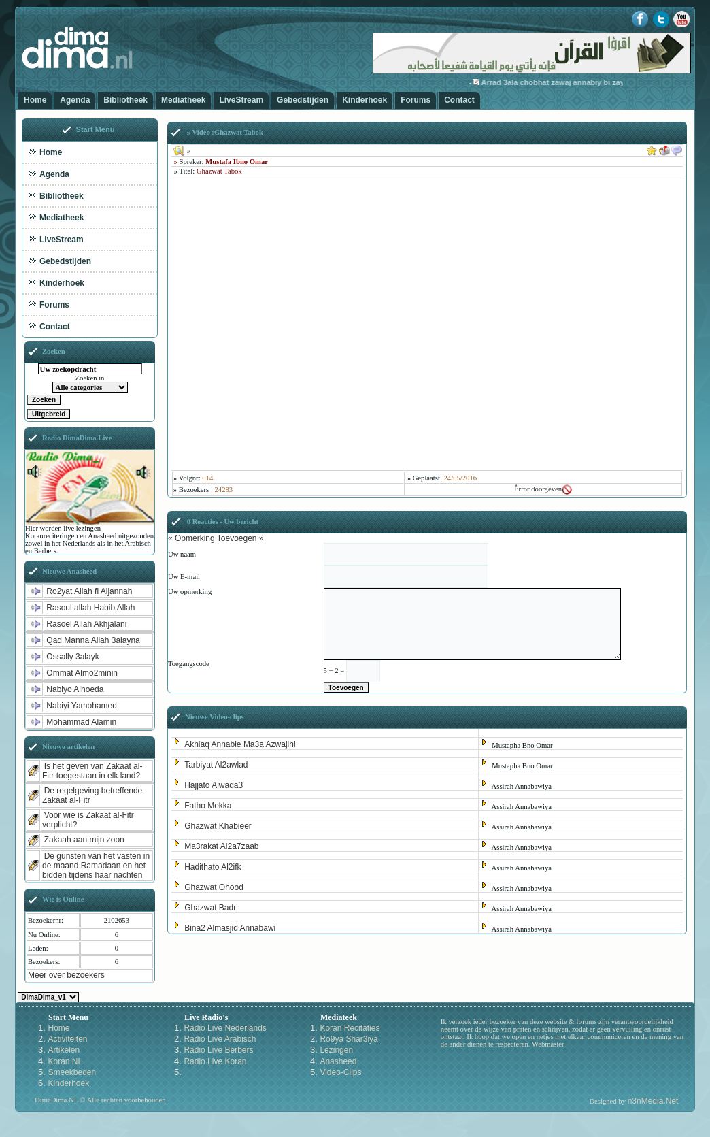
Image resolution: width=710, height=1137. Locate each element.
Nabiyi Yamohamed (81, 705)
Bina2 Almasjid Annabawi (229, 928)
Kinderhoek (364, 100)
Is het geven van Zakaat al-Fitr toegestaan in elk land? (92, 770)
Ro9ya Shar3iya (348, 1039)
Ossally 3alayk (72, 656)
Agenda (75, 100)
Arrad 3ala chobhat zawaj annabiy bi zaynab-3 (573, 82)
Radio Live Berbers (218, 1050)
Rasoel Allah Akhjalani (86, 624)
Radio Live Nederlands (225, 1028)
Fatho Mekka (207, 805)
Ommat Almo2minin (82, 673)
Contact (459, 100)
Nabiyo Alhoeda (74, 689)
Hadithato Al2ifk (212, 867)
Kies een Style (48, 997)
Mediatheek (183, 100)
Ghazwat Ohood (213, 887)
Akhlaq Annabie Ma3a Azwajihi (239, 744)
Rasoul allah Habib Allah (90, 607)
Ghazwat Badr (210, 907)
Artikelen (64, 1050)
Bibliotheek (125, 100)
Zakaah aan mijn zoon (84, 839)
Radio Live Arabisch (220, 1039)
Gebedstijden (302, 100)
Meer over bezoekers (66, 975)
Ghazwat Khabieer (218, 826)
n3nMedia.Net (653, 1101)
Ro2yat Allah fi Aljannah (89, 591)
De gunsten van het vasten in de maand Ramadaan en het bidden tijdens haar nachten (96, 865)
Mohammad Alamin (81, 722)
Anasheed (338, 1061)
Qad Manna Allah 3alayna (92, 640)
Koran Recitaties (349, 1028)
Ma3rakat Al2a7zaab (221, 846)
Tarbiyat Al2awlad (216, 765)
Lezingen (336, 1050)
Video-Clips (340, 1072)
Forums (415, 100)
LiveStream (241, 100)
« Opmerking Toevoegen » (216, 538)
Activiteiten (67, 1039)
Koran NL (65, 1061)
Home (35, 100)
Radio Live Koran (215, 1061)
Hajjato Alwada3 (213, 785)
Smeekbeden (72, 1072)
